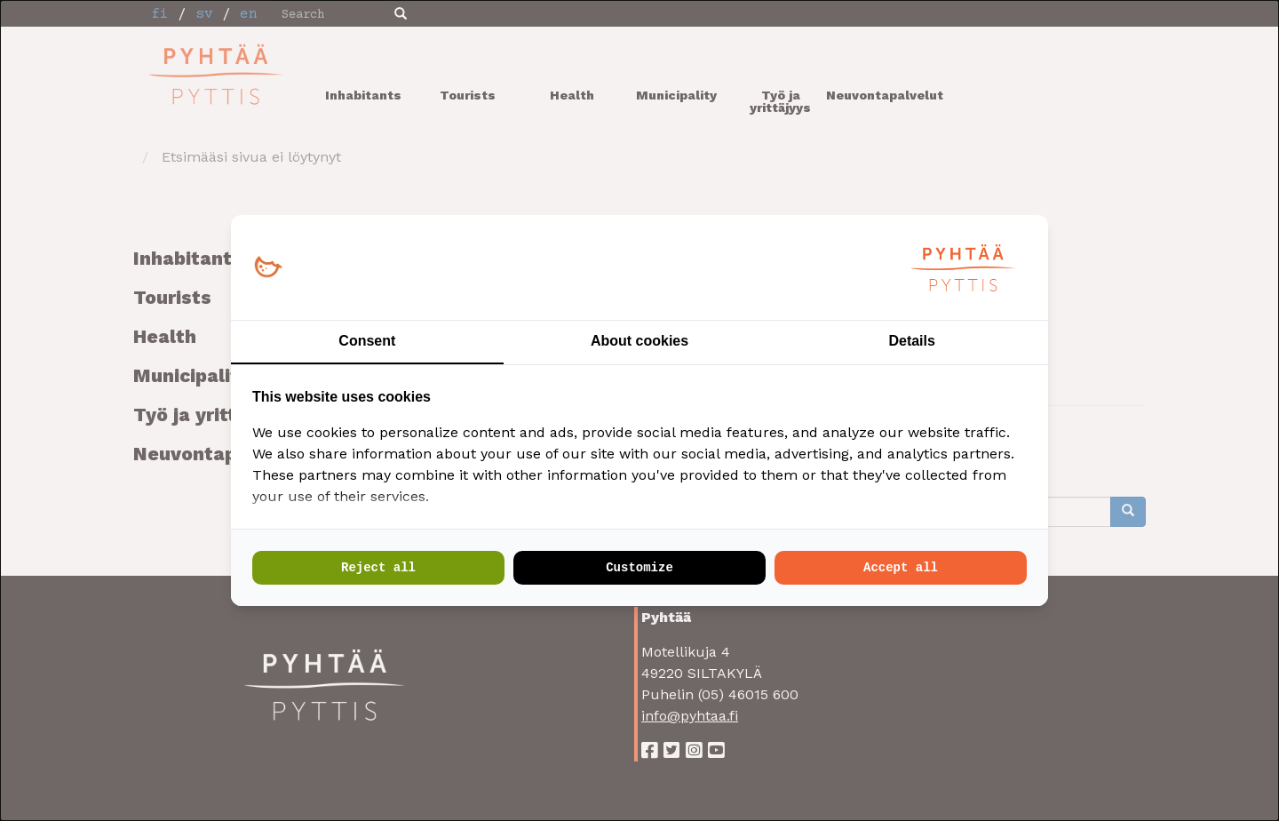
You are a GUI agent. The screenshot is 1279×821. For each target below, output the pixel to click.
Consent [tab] (366, 340)
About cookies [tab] (639, 340)
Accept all (900, 568)
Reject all (378, 568)
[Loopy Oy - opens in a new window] (267, 267)
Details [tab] (911, 340)
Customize (639, 568)
